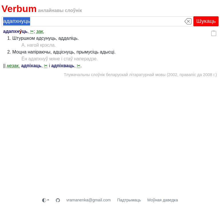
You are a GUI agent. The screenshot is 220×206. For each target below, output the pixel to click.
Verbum (19, 8)
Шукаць (206, 21)
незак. (13, 65)
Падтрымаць (129, 200)
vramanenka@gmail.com (88, 200)
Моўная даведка (162, 200)
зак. (40, 31)
